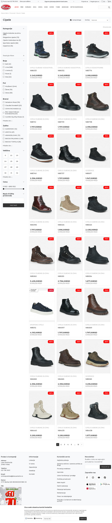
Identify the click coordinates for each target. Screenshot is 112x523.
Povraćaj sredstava (63, 469)
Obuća (18, 13)
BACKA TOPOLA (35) (13, 142)
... (74, 444)
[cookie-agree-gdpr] (83, 518)
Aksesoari (65, 7)
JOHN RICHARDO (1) (13, 109)
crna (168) (9, 67)
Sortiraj (87, 20)
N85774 (89, 71)
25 (11, 161)
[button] (14, 61)
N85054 (89, 276)
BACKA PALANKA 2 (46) (14, 138)
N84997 (61, 328)
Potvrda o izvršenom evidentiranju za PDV (69, 500)
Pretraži (13, 205)
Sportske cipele (10, 43)
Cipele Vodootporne (12, 40)
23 (17, 155)
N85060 (33, 276)
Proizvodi (12, 13)
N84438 (89, 430)
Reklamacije (61, 493)
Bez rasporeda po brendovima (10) (12, 113)
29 (17, 167)
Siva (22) (8, 77)
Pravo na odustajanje (64, 496)
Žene (22, 7)
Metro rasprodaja (76, 7)
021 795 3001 (5, 470)
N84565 (61, 379)
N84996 (33, 225)
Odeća (40, 7)
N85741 (33, 122)
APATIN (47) (9, 132)
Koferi (52, 7)
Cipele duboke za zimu (12, 33)
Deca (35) (8, 93)
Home (46, 7)
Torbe (58, 7)
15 (78, 444)
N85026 (61, 225)
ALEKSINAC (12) (11, 129)
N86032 (61, 71)
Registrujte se (94, 1)
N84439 (61, 430)
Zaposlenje (33, 467)
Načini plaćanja (62, 486)
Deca (34, 7)
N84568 (33, 379)
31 (11, 173)
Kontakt (32, 474)
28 (11, 167)
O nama (31, 464)
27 (5, 167)
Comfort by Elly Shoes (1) (14, 117)
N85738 (89, 122)
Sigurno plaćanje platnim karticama (56, 1)
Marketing (39, 518)
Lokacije (32, 460)
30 (5, 173)
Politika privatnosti (64, 479)
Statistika (30, 518)
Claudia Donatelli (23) (13, 105)
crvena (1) (8, 70)
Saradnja (32, 470)
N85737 (61, 173)
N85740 (33, 173)
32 (17, 173)
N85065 (89, 379)
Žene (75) (8, 89)
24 (5, 161)
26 (17, 161)
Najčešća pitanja (63, 460)
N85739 (61, 122)
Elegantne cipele (11, 37)
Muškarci (28, 7)
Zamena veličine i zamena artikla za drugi (69, 464)
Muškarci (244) (11, 86)
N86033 (33, 71)
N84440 (33, 430)
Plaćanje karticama (63, 489)
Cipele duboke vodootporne (42, 68)
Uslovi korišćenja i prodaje (66, 475)
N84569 (89, 328)
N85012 (33, 328)
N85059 (61, 276)
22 (11, 155)
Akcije (17, 7)
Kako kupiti (61, 482)
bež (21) (8, 64)
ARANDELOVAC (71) (12, 135)
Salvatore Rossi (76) (12, 102)
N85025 (89, 225)
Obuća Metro (5, 13)
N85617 (89, 173)
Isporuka (60, 472)
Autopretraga (76, 20)
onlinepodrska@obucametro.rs (12, 476)
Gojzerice (8, 46)
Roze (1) (8, 74)
